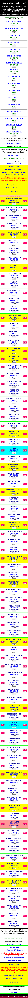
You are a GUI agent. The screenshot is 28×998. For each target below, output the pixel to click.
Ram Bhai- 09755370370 (14, 155)
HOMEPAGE (14, 992)
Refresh (14, 25)
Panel (24, 201)
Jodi (3, 201)
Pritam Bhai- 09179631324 (14, 163)
